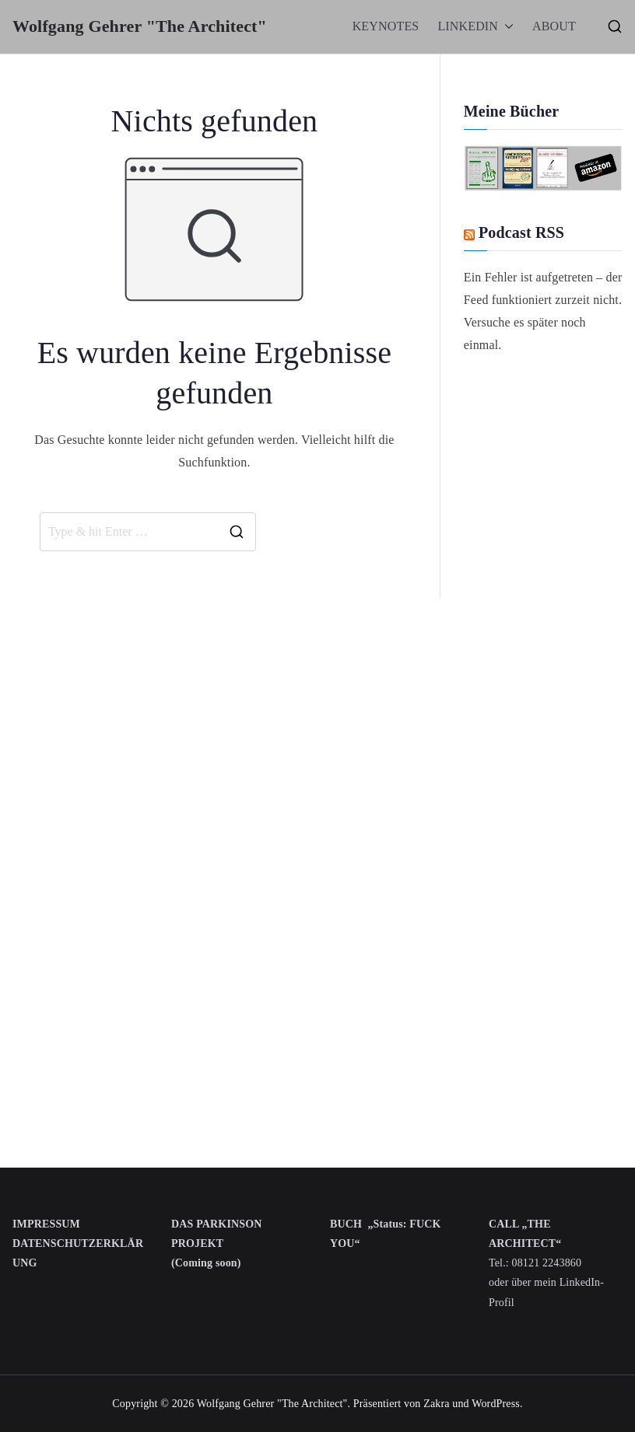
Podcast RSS (521, 232)
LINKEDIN (475, 27)
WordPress (496, 1403)
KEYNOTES (386, 26)
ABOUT (554, 26)
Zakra (436, 1403)
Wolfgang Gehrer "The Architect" (139, 26)
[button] (506, 27)
